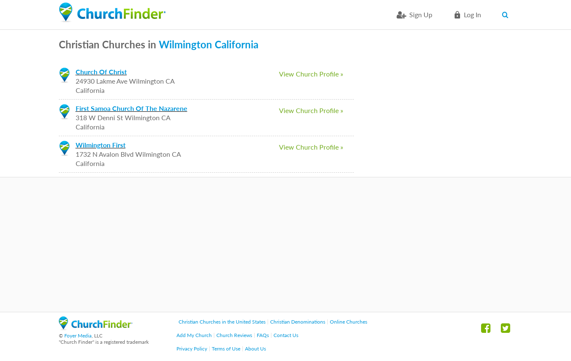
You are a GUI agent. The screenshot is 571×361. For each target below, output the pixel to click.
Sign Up (420, 14)
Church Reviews (234, 335)
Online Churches (348, 322)
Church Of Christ (101, 72)
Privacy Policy (191, 348)
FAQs (263, 335)
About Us (255, 348)
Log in (472, 14)
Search (507, 14)
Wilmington (185, 44)
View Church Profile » (311, 74)
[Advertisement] (286, 244)
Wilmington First (101, 145)
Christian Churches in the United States (222, 322)
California (236, 44)
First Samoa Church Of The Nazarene (131, 108)
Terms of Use (226, 348)
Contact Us (286, 335)
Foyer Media (78, 335)
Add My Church (194, 335)
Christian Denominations (297, 322)
